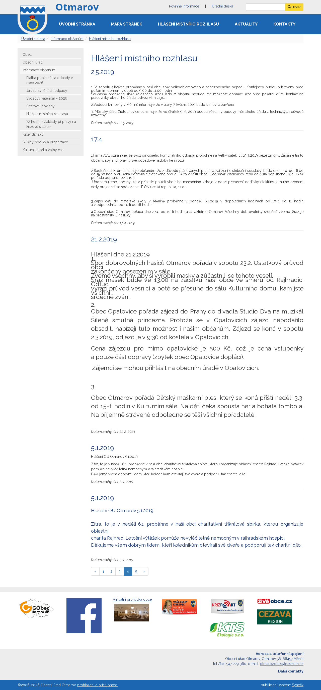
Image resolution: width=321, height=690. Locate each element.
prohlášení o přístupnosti (97, 685)
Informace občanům (67, 39)
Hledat (294, 7)
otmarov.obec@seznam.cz (281, 664)
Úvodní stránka (77, 24)
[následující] (144, 571)
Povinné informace (184, 6)
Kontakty (284, 24)
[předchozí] (95, 571)
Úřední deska (222, 6)
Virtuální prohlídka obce (132, 610)
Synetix (297, 685)
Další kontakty (290, 671)
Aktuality (246, 24)
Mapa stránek (126, 24)
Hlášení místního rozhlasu (188, 24)
